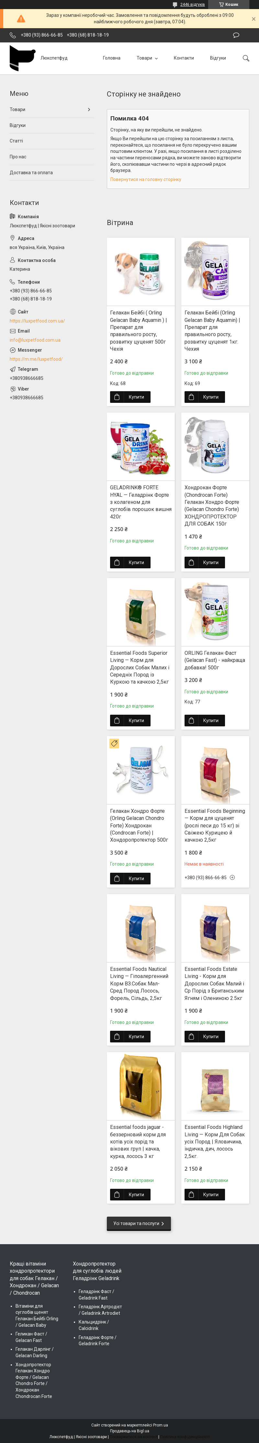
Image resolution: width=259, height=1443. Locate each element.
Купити (136, 397)
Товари (145, 58)
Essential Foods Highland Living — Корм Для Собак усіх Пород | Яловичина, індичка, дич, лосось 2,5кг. (215, 1141)
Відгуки (218, 58)
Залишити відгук (236, 35)
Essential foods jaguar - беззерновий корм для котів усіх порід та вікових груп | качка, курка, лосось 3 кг (138, 1141)
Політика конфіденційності (185, 1437)
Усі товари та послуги (136, 1223)
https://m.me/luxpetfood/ (36, 359)
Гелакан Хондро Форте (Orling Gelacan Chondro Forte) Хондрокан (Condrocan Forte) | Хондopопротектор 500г (139, 825)
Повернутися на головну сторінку (145, 179)
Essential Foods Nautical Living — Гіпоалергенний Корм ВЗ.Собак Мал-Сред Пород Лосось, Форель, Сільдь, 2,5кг (139, 983)
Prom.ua (160, 1425)
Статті (16, 140)
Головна (111, 58)
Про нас (18, 156)
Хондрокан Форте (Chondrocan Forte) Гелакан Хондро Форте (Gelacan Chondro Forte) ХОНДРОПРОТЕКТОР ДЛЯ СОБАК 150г (212, 505)
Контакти (184, 58)
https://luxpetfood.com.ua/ (37, 321)
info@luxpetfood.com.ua (35, 340)
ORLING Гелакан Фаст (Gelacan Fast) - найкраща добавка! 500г (215, 660)
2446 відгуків (192, 4)
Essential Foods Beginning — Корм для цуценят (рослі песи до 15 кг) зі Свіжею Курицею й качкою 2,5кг (215, 825)
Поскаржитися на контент (133, 1437)
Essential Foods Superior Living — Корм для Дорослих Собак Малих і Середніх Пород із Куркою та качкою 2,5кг (139, 667)
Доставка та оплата (31, 172)
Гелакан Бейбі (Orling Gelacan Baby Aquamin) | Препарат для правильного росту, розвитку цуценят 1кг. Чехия (212, 331)
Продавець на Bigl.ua (129, 1431)
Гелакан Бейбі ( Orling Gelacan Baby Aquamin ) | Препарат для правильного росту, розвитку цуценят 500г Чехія (138, 331)
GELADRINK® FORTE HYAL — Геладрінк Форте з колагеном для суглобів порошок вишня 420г (141, 502)
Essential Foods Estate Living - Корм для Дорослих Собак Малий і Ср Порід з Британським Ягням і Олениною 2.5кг (214, 983)
